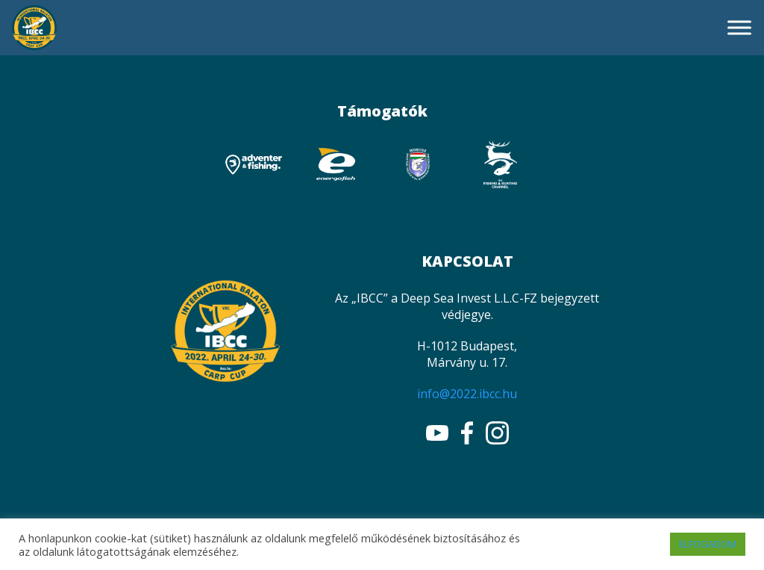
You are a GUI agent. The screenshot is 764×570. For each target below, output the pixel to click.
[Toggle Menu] (739, 27)
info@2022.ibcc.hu (467, 393)
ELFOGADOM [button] (707, 544)
